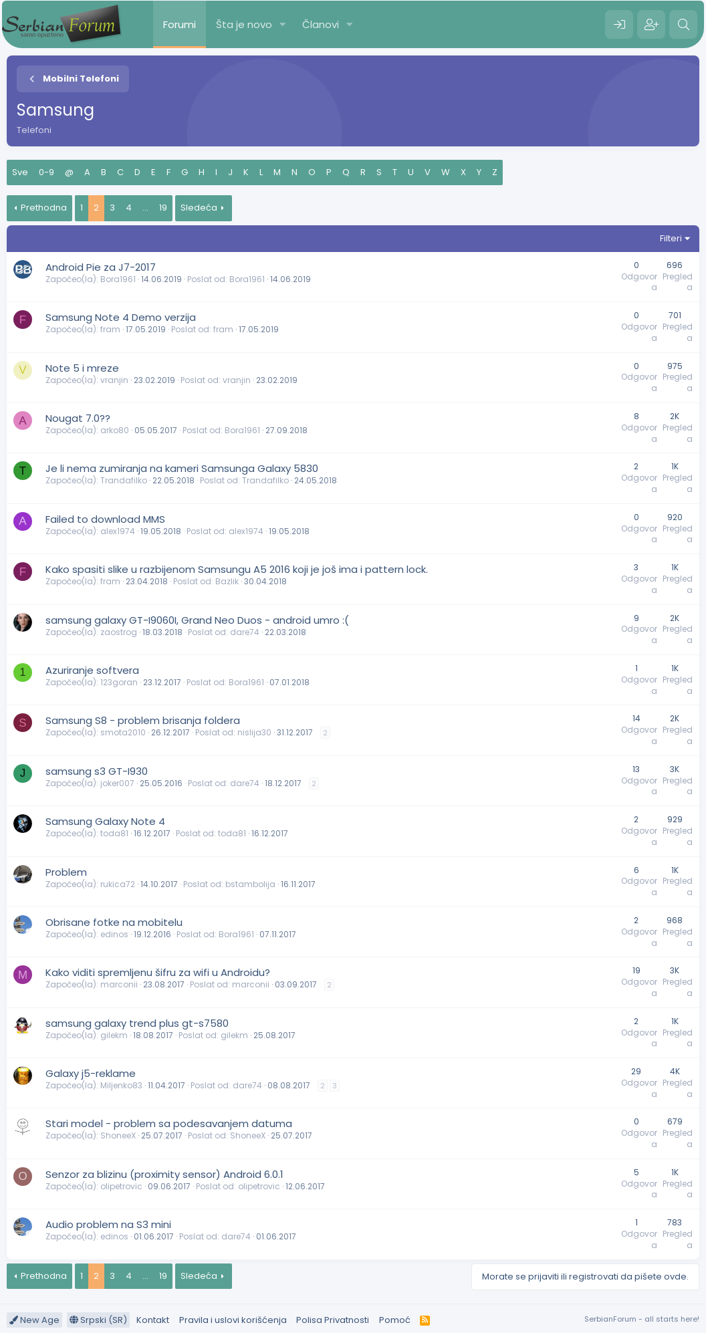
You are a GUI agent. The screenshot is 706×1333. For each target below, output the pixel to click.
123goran (119, 682)
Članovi (320, 24)
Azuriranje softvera (92, 670)
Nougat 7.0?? (77, 418)
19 (163, 207)
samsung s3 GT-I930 (96, 771)
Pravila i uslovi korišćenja (233, 1320)
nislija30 (254, 732)
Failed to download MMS (105, 519)
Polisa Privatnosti (332, 1320)
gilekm (114, 1035)
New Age (34, 1320)
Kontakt (152, 1320)
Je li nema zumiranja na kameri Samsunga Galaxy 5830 (181, 468)
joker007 (117, 783)
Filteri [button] (671, 238)
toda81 (114, 833)
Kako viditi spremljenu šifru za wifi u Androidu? (157, 972)
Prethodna (44, 207)
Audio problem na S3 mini (108, 1224)
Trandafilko (123, 480)
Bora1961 (118, 279)
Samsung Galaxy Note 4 (105, 821)
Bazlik (227, 581)
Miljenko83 (121, 1085)
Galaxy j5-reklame (90, 1073)
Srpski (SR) (98, 1320)
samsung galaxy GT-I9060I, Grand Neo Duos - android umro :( (197, 620)
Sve (20, 172)
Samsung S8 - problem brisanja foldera (142, 720)
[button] (282, 24)
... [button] (145, 207)
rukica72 (117, 884)
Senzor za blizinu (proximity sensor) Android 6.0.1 (164, 1174)
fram (110, 329)
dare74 (244, 632)
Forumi (179, 24)
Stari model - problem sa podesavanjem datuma (168, 1123)
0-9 (46, 172)
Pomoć (394, 1320)
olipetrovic (121, 1186)
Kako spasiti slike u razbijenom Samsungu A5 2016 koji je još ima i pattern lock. (236, 569)
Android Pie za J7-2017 (100, 267)
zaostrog (118, 632)
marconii (119, 984)
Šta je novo (244, 24)
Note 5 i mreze (82, 368)
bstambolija (250, 884)
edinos (114, 934)
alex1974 (117, 531)
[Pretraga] (683, 24)
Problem (66, 872)
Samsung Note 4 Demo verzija (120, 317)
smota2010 (123, 732)
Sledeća (199, 207)
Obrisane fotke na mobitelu (114, 922)
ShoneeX (118, 1135)
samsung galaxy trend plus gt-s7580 (137, 1023)
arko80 (114, 430)
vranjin (114, 380)
